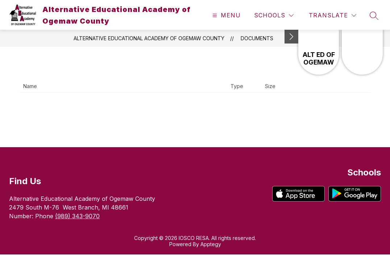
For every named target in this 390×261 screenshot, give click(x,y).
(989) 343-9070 (77, 216)
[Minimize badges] (291, 37)
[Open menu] (226, 15)
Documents (257, 38)
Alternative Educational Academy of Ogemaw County (149, 38)
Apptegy (210, 244)
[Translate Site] (332, 15)
